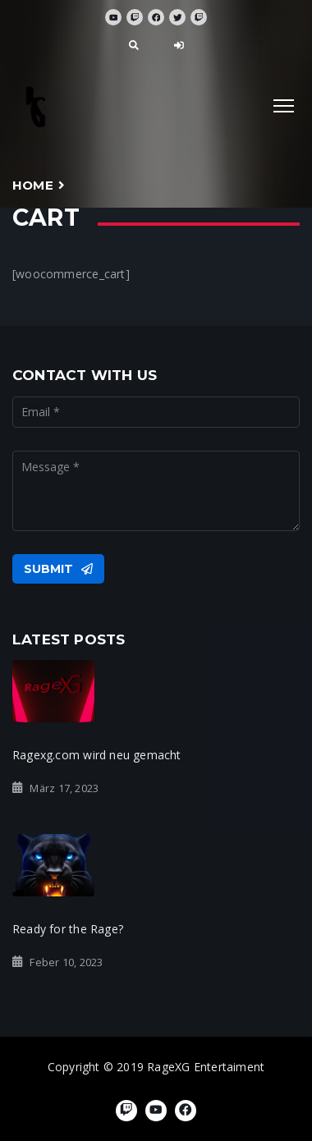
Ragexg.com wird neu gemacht (96, 755)
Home (32, 185)
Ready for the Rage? (67, 929)
